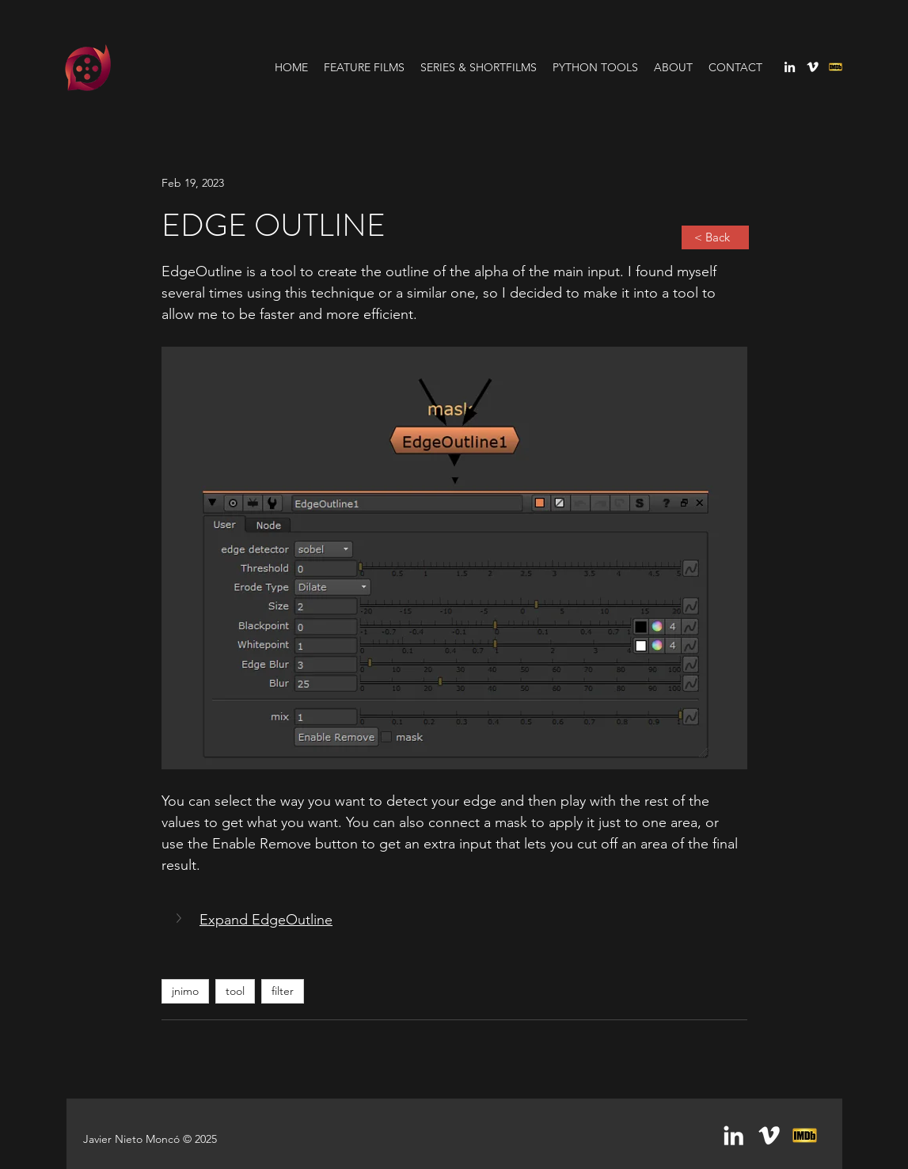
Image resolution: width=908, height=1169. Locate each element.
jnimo (185, 991)
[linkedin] (789, 66)
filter (283, 991)
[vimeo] (812, 66)
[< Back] (715, 237)
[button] (180, 918)
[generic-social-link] (835, 66)
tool (235, 991)
